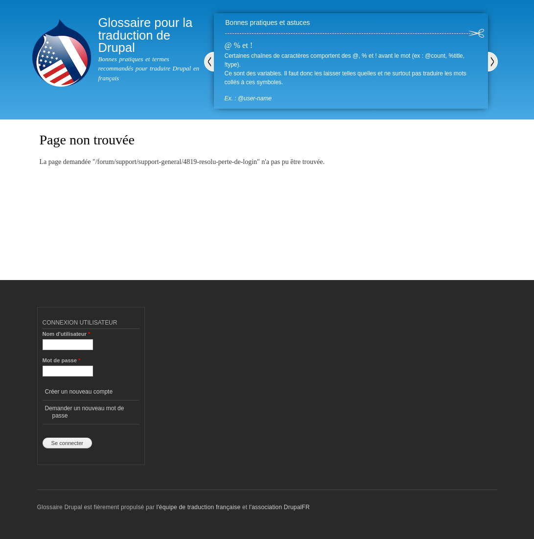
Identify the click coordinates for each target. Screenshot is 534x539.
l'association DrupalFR (279, 507)
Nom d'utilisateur (67, 334)
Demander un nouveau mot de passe (84, 412)
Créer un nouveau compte (79, 391)
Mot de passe (62, 360)
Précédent (209, 61)
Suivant (493, 61)
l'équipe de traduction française (198, 507)
